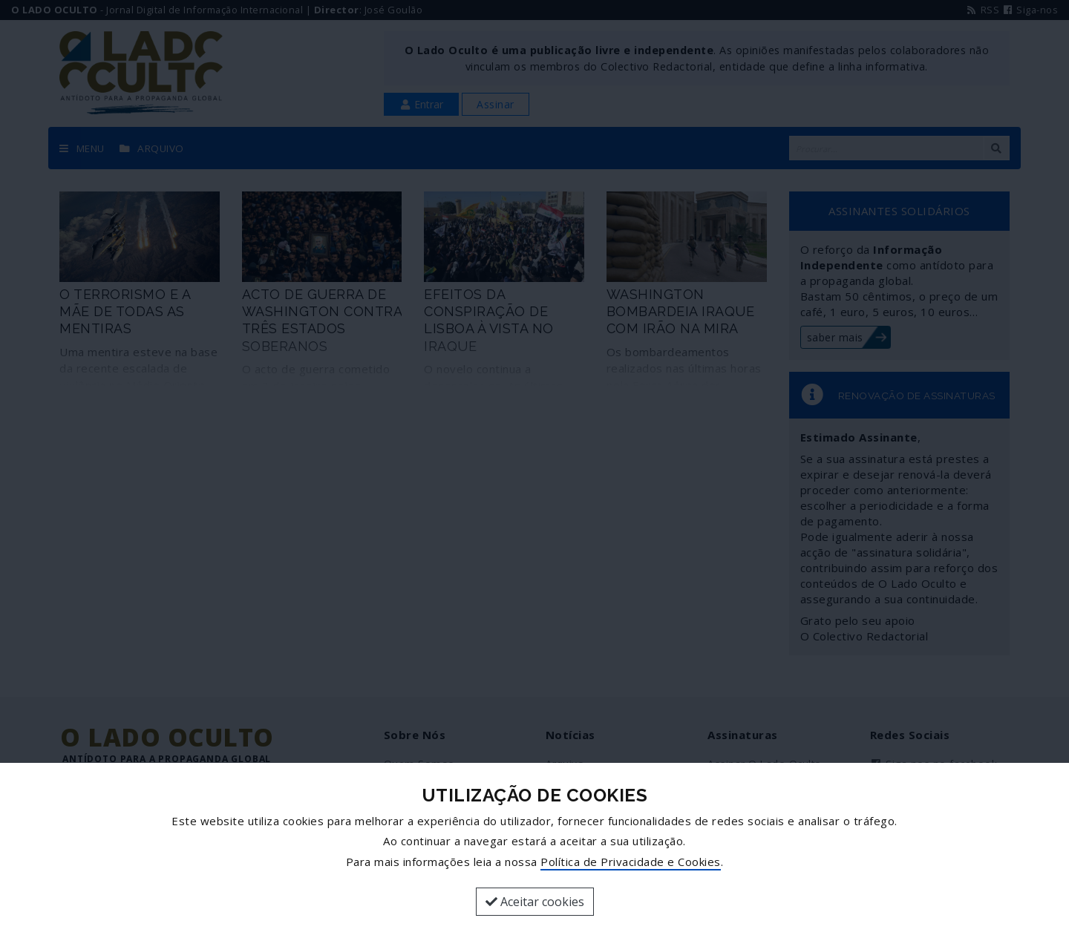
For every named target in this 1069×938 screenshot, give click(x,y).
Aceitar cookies (535, 901)
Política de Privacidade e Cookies (630, 861)
